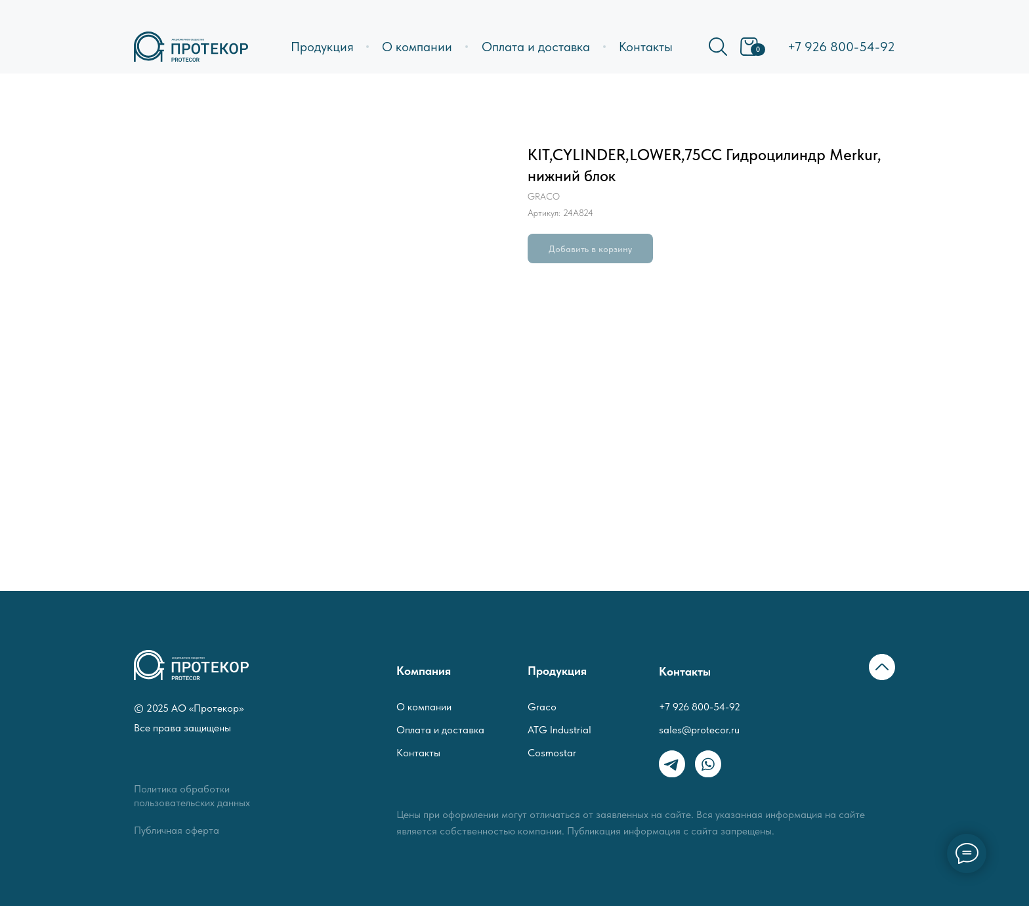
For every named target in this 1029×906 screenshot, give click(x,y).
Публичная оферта (176, 830)
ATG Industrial (559, 729)
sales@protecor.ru (699, 729)
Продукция (322, 46)
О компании (417, 46)
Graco (542, 707)
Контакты (646, 46)
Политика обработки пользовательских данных (192, 796)
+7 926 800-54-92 (841, 46)
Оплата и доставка (536, 46)
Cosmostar (552, 752)
